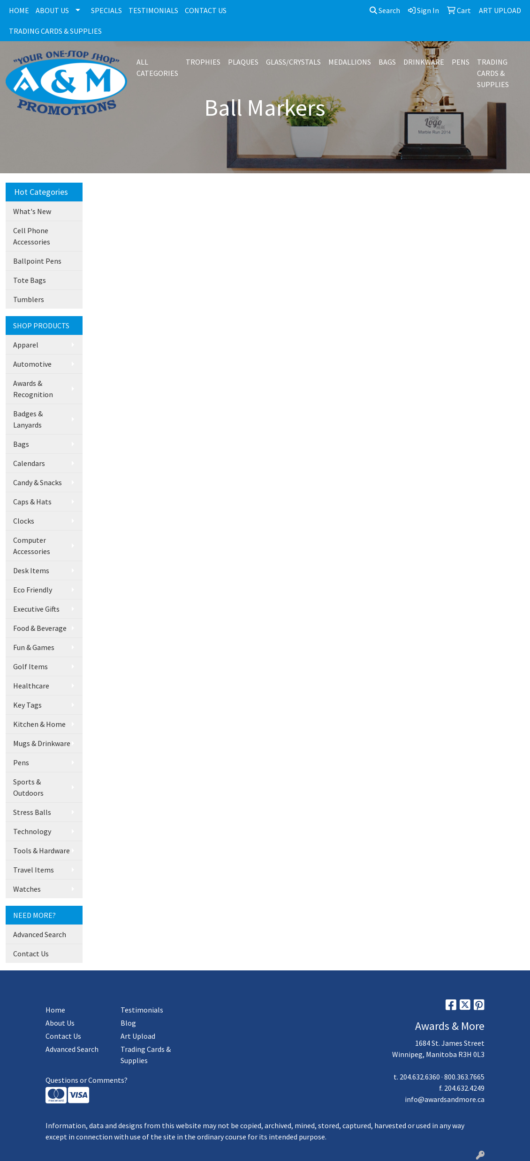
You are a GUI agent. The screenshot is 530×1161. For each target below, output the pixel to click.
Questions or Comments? (86, 1080)
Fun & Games (33, 647)
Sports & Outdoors (28, 787)
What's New (32, 211)
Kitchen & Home (39, 724)
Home (55, 1009)
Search (385, 10)
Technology (32, 831)
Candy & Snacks (37, 482)
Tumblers (28, 299)
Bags (21, 444)
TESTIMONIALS (153, 10)
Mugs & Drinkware (41, 743)
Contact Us (31, 953)
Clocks (23, 520)
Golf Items (30, 666)
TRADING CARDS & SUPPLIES (55, 31)
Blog (128, 1023)
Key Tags (27, 705)
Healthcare (31, 685)
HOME (19, 10)
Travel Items (33, 869)
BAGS (387, 62)
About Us (60, 1023)
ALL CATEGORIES (157, 67)
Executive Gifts (36, 609)
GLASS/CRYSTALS (293, 62)
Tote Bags (29, 280)
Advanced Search (39, 934)
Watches (27, 889)
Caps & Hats (32, 501)
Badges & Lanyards (28, 419)
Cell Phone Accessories (31, 236)
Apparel (25, 344)
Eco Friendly (32, 589)
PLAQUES (243, 62)
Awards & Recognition (33, 388)
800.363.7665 (464, 1076)
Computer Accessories (31, 545)
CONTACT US (206, 10)
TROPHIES (203, 62)
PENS (460, 62)
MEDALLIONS (349, 62)
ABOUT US (52, 10)
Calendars (29, 463)
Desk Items (31, 570)
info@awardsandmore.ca (445, 1099)
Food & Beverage (40, 628)
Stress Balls (32, 812)
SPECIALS (106, 10)
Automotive (32, 364)
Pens (21, 762)
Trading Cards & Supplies (146, 1054)
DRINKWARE (423, 62)
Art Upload (138, 1036)
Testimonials (142, 1009)
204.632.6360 (420, 1076)
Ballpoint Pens (37, 261)
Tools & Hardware (41, 850)
